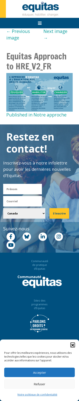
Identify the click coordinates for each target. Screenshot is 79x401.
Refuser (39, 384)
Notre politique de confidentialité (37, 394)
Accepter (39, 372)
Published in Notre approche (36, 115)
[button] (73, 345)
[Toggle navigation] (39, 23)
